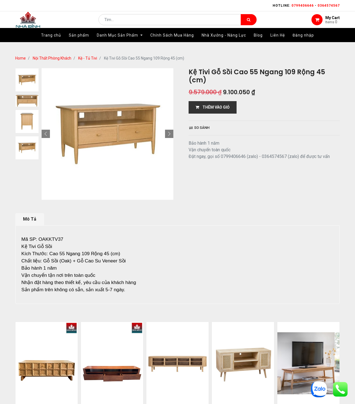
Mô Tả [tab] (29, 219)
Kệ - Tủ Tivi (87, 58)
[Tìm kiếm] (249, 23)
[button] (46, 134)
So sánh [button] (199, 128)
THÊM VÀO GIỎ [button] (213, 107)
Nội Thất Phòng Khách (52, 58)
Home (20, 58)
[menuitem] (51, 43)
